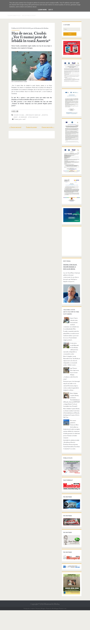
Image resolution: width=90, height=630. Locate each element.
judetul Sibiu (45, 113)
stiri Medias (26, 115)
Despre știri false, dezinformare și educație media (72, 296)
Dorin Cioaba (17, 113)
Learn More (42, 10)
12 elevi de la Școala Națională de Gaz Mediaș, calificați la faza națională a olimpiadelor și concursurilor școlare (72, 372)
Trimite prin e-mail (17, 118)
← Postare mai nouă (13, 126)
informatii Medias (31, 113)
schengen (16, 115)
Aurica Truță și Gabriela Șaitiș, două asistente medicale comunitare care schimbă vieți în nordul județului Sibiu (71, 351)
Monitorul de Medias (40, 28)
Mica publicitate (29, 15)
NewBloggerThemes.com (59, 628)
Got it (50, 10)
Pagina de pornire (31, 126)
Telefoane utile (14, 15)
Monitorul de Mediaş (51, 624)
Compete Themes (35, 628)
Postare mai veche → (50, 126)
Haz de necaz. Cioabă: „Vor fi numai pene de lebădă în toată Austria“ (31, 37)
